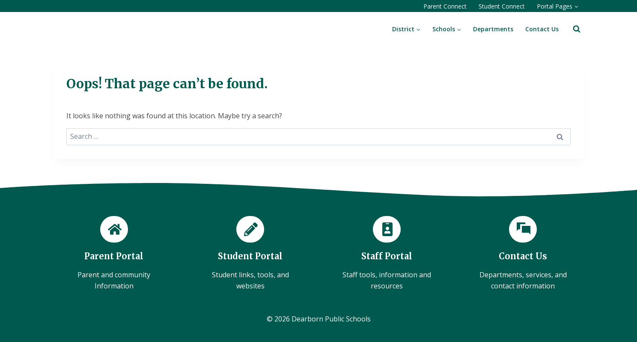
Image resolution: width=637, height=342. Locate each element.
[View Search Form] (576, 29)
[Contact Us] (523, 253)
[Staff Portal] (386, 253)
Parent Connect (445, 6)
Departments (493, 29)
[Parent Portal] (114, 253)
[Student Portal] (250, 253)
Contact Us (542, 29)
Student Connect (502, 6)
